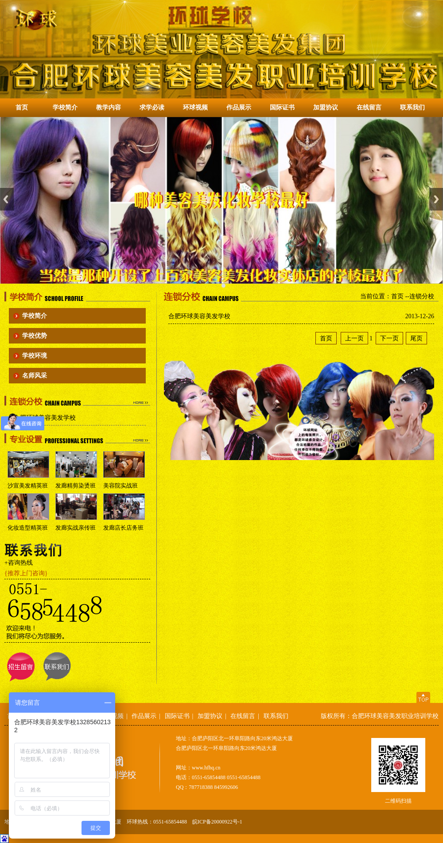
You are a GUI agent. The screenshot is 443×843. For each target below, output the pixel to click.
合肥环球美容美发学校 (45, 417)
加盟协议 (325, 107)
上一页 (354, 338)
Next (436, 199)
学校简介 (65, 107)
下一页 (389, 338)
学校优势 (34, 335)
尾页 (416, 338)
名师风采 (34, 375)
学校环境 (34, 355)
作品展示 (238, 107)
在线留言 (369, 107)
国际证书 (282, 107)
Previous (7, 199)
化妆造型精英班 (28, 527)
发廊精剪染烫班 (75, 485)
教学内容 (108, 107)
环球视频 (195, 107)
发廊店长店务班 (123, 527)
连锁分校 (421, 296)
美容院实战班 (120, 485)
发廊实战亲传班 (75, 527)
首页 (22, 107)
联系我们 (412, 107)
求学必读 (152, 107)
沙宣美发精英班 (28, 485)
